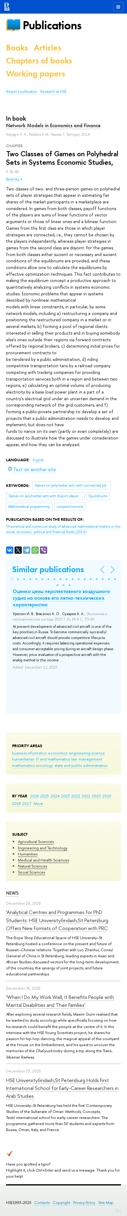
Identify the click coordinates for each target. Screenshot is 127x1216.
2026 (34, 796)
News (12, 893)
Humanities (27, 854)
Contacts (42, 1202)
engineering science (87, 753)
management (90, 759)
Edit (118, 1210)
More (38, 803)
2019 (107, 796)
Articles (47, 47)
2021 (86, 796)
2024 (55, 796)
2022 (75, 796)
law (74, 759)
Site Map (105, 1202)
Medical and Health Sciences (43, 860)
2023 (65, 796)
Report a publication (21, 91)
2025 (44, 796)
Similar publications (48, 569)
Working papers (35, 73)
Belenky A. (15, 179)
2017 (26, 803)
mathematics (23, 765)
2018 (16, 803)
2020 (96, 796)
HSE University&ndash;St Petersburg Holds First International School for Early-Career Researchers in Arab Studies (62, 1088)
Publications (52, 25)
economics (57, 753)
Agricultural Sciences (36, 841)
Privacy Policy (84, 1202)
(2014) (63, 529)
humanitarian (23, 759)
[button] (12, 579)
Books (17, 47)
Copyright (61, 1202)
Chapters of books (39, 60)
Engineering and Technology (42, 848)
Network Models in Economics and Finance (53, 125)
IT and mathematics (53, 759)
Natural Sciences (32, 866)
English (38, 460)
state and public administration (81, 765)
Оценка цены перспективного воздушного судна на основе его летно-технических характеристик (61, 598)
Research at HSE (53, 91)
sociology (44, 765)
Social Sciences (31, 872)
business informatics (29, 753)
